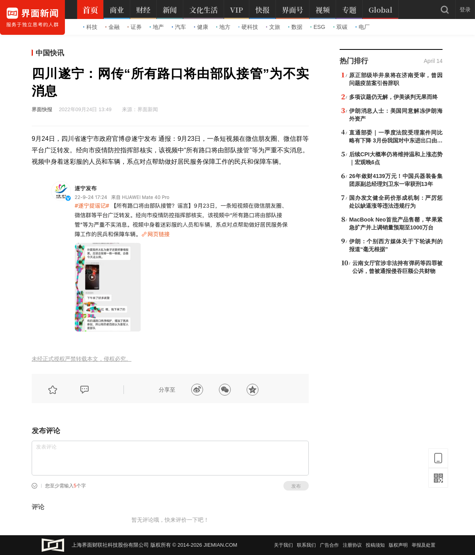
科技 (90, 27)
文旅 (273, 27)
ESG (317, 27)
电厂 (362, 27)
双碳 (340, 27)
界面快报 (42, 109)
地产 (157, 27)
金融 (112, 27)
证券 (134, 27)
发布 (296, 486)
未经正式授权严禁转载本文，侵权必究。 (81, 359)
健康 (201, 27)
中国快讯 (50, 53)
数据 (295, 27)
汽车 (179, 27)
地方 (223, 27)
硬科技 (248, 27)
